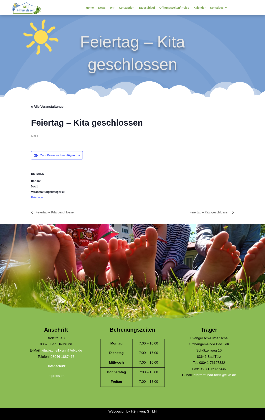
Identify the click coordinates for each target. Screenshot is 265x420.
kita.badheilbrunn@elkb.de (61, 350)
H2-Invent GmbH (144, 411)
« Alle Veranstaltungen (48, 106)
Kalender (200, 7)
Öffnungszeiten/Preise (174, 7)
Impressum (56, 376)
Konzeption (126, 7)
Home (90, 7)
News (102, 7)
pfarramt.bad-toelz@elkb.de (215, 375)
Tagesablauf (147, 7)
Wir (112, 7)
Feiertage (37, 197)
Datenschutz (56, 366)
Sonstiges (217, 7)
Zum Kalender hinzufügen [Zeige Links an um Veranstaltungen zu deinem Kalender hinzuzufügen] (57, 155)
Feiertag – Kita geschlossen (55, 212)
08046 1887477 (62, 357)
